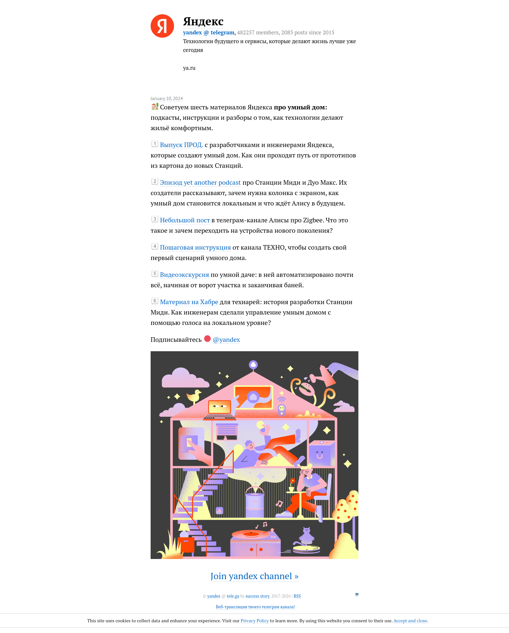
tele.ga (233, 596)
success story (257, 596)
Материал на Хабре (189, 301)
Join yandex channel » (254, 576)
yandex (213, 596)
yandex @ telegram (208, 32)
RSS (297, 596)
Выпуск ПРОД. (181, 144)
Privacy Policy (255, 620)
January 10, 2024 (167, 98)
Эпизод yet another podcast (200, 182)
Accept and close (410, 620)
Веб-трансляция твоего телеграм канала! (255, 607)
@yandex (226, 339)
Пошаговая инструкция (195, 247)
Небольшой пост (185, 220)
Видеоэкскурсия (184, 274)
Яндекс (203, 21)
